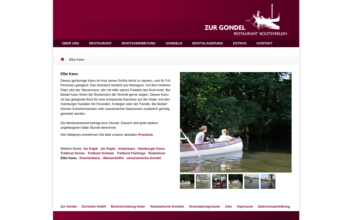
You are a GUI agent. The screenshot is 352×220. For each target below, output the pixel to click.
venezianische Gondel (143, 158)
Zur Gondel (69, 206)
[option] (236, 122)
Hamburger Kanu (151, 148)
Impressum (245, 206)
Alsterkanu (126, 148)
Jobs (228, 206)
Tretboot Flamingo (131, 153)
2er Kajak (108, 148)
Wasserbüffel (113, 158)
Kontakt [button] (265, 43)
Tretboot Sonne (73, 153)
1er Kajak (90, 148)
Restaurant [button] (100, 43)
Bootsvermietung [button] (139, 43)
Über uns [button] (70, 43)
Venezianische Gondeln (167, 206)
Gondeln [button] (174, 43)
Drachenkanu (89, 158)
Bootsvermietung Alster (128, 206)
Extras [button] (240, 43)
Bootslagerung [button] (207, 43)
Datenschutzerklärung (274, 206)
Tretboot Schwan (101, 153)
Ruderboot (156, 153)
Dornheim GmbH (94, 206)
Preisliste (145, 135)
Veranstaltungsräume (204, 206)
